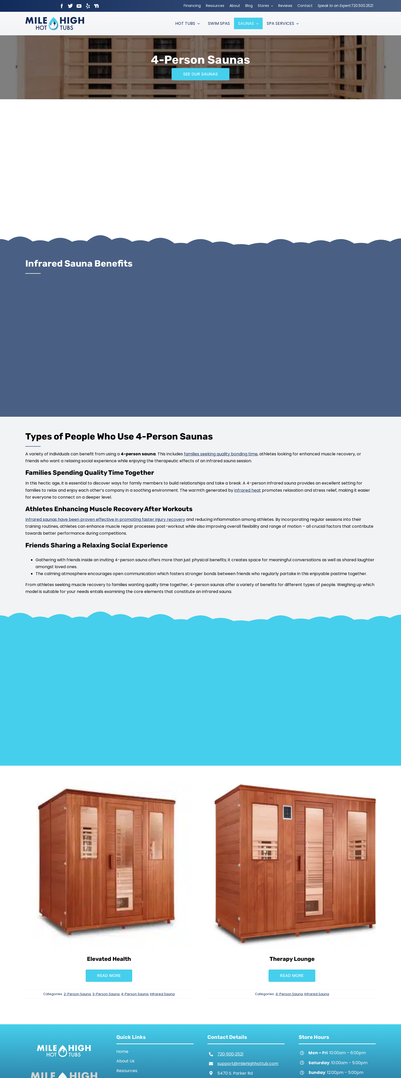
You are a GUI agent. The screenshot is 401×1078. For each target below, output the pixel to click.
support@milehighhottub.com (247, 1063)
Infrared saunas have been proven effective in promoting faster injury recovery (105, 519)
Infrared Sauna (162, 994)
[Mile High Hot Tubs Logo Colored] (54, 19)
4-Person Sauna (134, 994)
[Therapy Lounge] (292, 784)
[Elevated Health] (109, 784)
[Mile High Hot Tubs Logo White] (63, 1044)
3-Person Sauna (105, 994)
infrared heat (247, 490)
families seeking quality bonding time (221, 454)
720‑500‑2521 (230, 1054)
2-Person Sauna (77, 994)
